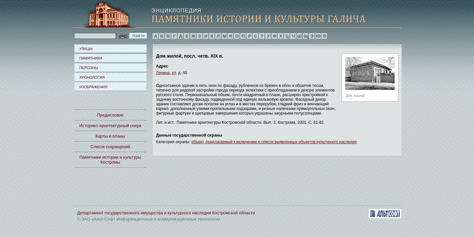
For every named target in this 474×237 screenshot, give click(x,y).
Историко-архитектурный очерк (110, 125)
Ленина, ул (166, 72)
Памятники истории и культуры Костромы (110, 160)
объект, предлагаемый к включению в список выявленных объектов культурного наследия (273, 142)
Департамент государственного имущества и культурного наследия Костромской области (166, 212)
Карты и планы (110, 136)
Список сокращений (110, 146)
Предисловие (110, 115)
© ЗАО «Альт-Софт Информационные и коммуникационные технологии (148, 219)
